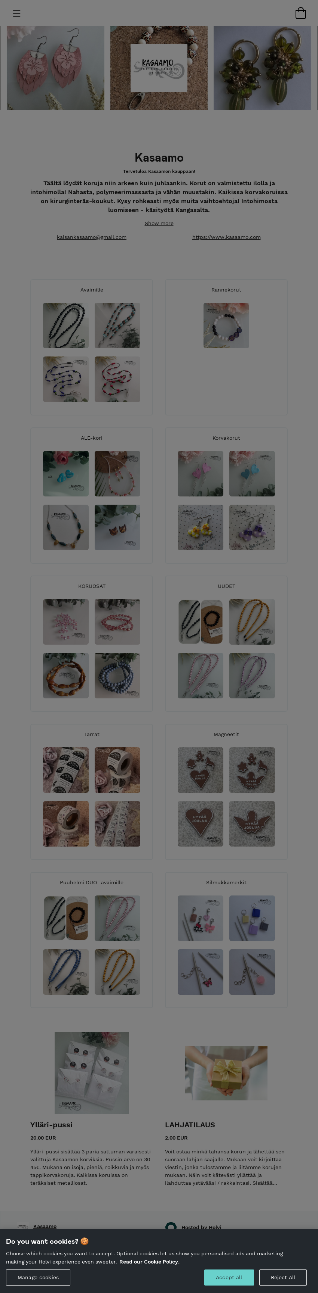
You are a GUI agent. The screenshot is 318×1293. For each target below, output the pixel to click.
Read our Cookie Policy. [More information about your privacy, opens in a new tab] (149, 1262)
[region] (159, 1261)
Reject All (283, 1277)
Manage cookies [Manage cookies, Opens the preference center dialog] (38, 1277)
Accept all (229, 1277)
